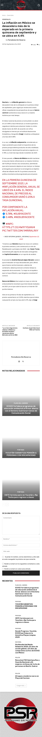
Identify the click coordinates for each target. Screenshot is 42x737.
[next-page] (7, 484)
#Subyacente (22, 193)
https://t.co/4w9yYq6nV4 (18, 206)
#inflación (9, 166)
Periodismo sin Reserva (16, 40)
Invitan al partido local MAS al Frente (31, 308)
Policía (17, 637)
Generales (10, 15)
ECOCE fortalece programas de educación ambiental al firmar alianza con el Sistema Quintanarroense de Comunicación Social (21, 389)
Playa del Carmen (21, 383)
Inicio (4, 15)
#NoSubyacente (24, 196)
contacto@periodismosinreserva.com (21, 725)
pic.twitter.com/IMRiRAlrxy (20, 210)
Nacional (18, 621)
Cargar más (21, 665)
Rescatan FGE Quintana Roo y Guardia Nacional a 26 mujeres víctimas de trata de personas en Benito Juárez (27, 643)
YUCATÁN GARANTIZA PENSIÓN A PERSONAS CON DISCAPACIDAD (21, 433)
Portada (20, 429)
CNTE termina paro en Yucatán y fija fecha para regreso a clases (21, 475)
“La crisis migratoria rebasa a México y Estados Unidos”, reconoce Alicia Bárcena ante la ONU (9, 311)
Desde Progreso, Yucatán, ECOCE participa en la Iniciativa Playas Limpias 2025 (26, 614)
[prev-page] (3, 484)
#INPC (9, 203)
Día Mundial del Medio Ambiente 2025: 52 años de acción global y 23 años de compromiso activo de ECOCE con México (27, 628)
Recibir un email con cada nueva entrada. (17, 548)
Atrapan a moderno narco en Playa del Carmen (27, 657)
